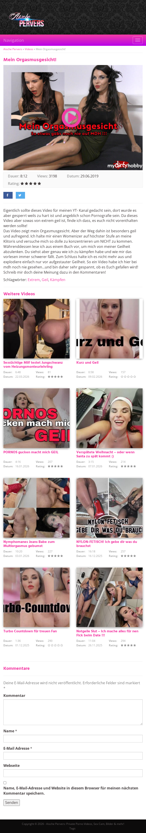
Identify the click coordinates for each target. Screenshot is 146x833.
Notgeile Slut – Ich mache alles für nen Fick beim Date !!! (107, 633)
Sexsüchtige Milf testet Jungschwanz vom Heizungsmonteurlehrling (33, 365)
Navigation (13, 40)
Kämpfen (57, 279)
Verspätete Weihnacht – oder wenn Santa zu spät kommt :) (105, 454)
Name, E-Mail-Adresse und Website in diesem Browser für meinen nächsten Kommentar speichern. (70, 791)
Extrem (34, 279)
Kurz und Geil (87, 363)
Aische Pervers (12, 49)
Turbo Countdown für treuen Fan (30, 631)
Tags (72, 828)
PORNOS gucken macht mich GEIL (30, 452)
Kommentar (14, 695)
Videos (29, 49)
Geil (45, 279)
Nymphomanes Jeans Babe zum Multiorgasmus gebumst (29, 544)
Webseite (11, 765)
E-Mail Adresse (16, 748)
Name (8, 730)
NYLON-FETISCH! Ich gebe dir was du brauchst (106, 544)
